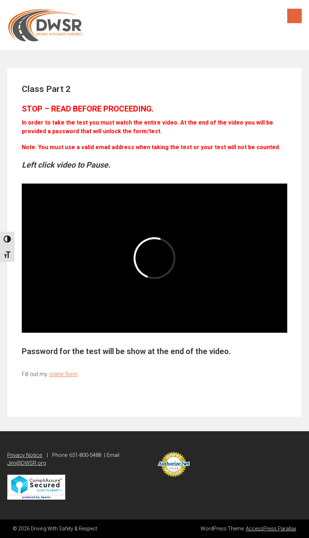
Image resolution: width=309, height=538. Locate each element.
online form (63, 374)
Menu (294, 16)
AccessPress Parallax (271, 528)
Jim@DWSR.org (26, 463)
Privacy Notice (24, 455)
